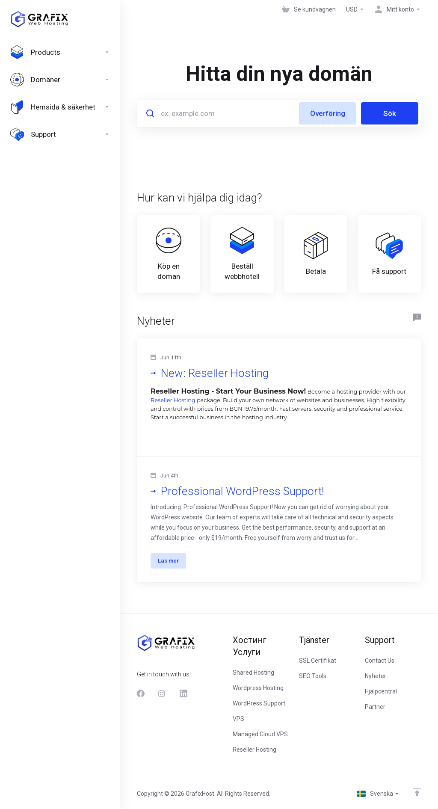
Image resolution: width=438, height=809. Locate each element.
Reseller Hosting (173, 400)
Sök (389, 113)
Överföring (327, 113)
